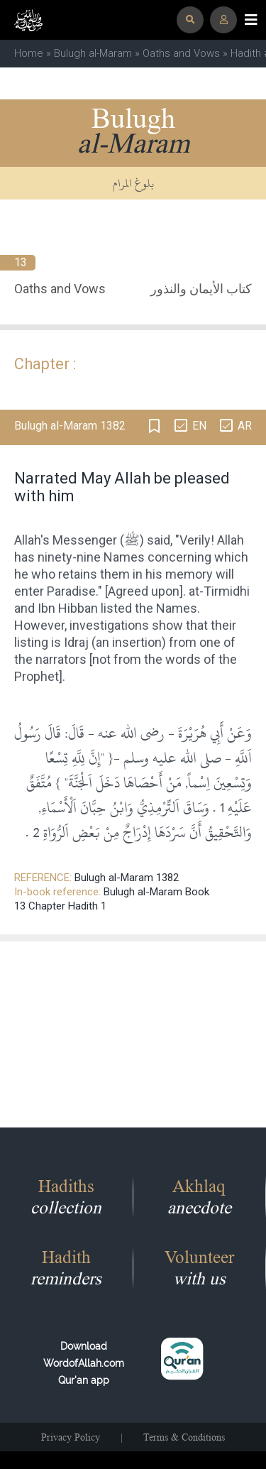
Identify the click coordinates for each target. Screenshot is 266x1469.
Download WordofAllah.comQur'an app (83, 1363)
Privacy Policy (70, 1437)
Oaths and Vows (181, 53)
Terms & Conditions (184, 1437)
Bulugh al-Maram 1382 (126, 877)
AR (245, 425)
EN (199, 425)
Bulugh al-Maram (93, 53)
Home (28, 53)
